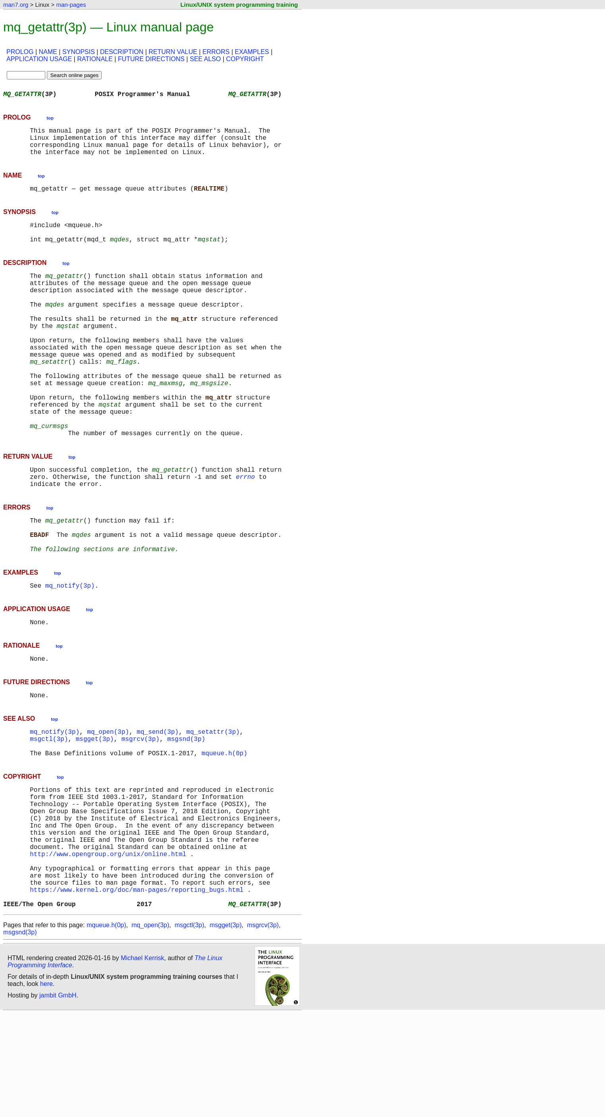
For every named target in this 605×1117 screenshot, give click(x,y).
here (46, 1087)
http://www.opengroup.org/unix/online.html (108, 945)
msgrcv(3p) (141, 811)
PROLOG (19, 51)
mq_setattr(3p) (213, 803)
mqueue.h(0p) (224, 829)
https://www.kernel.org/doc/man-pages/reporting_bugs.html (137, 989)
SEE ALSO (205, 59)
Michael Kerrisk (142, 1061)
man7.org (15, 4)
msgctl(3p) (49, 811)
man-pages (71, 4)
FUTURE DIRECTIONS (151, 59)
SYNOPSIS (78, 51)
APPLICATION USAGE (39, 59)
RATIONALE (95, 59)
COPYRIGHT (245, 59)
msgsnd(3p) (186, 811)
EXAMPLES (252, 51)
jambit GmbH (57, 1098)
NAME (48, 51)
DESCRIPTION (121, 51)
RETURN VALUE (173, 51)
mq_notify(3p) (70, 650)
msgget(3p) (94, 811)
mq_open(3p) (108, 803)
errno (245, 530)
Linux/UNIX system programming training (239, 4)
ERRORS (215, 51)
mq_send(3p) (158, 803)
